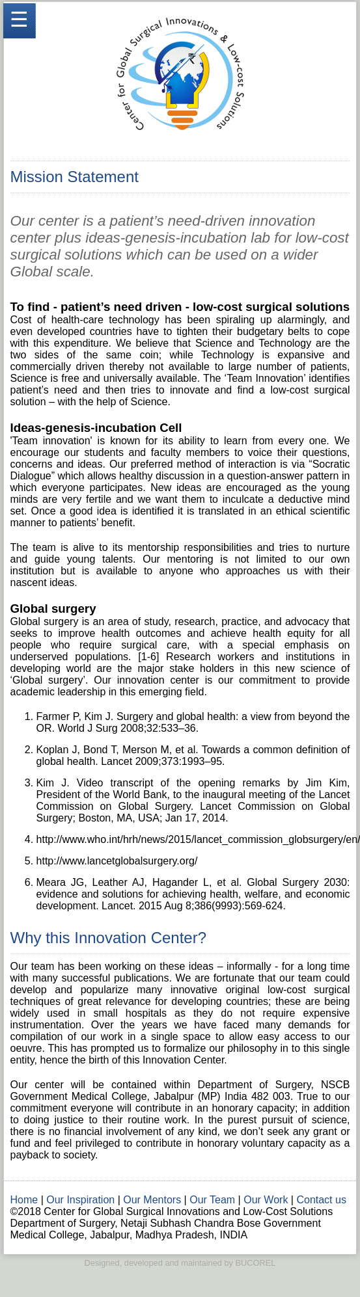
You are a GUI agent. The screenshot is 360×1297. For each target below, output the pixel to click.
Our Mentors (152, 1199)
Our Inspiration (80, 1199)
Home (24, 1199)
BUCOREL (256, 1263)
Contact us (321, 1199)
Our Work (265, 1199)
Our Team (212, 1199)
